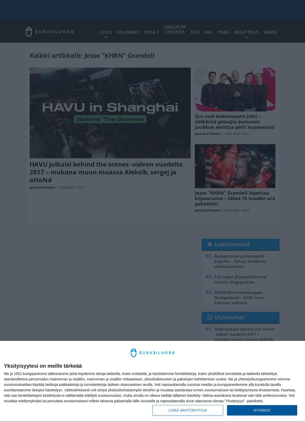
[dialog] (152, 381)
